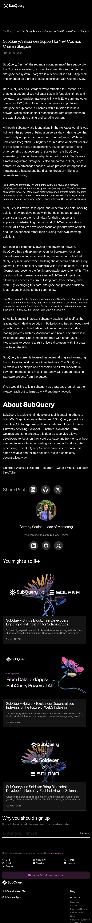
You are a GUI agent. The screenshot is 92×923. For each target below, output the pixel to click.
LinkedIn (82, 468)
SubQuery (9, 414)
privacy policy (57, 853)
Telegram (47, 468)
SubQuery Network (47, 362)
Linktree (8, 468)
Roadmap (74, 902)
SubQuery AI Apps (11, 897)
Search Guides (76, 912)
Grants (73, 916)
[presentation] (24, 845)
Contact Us (75, 905)
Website (21, 468)
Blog (72, 891)
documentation (40, 147)
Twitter (59, 468)
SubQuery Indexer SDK (14, 891)
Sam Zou (21, 309)
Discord (34, 468)
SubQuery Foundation (80, 920)
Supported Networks (79, 909)
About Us (75, 897)
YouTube (10, 472)
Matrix (71, 468)
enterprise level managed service (24, 166)
